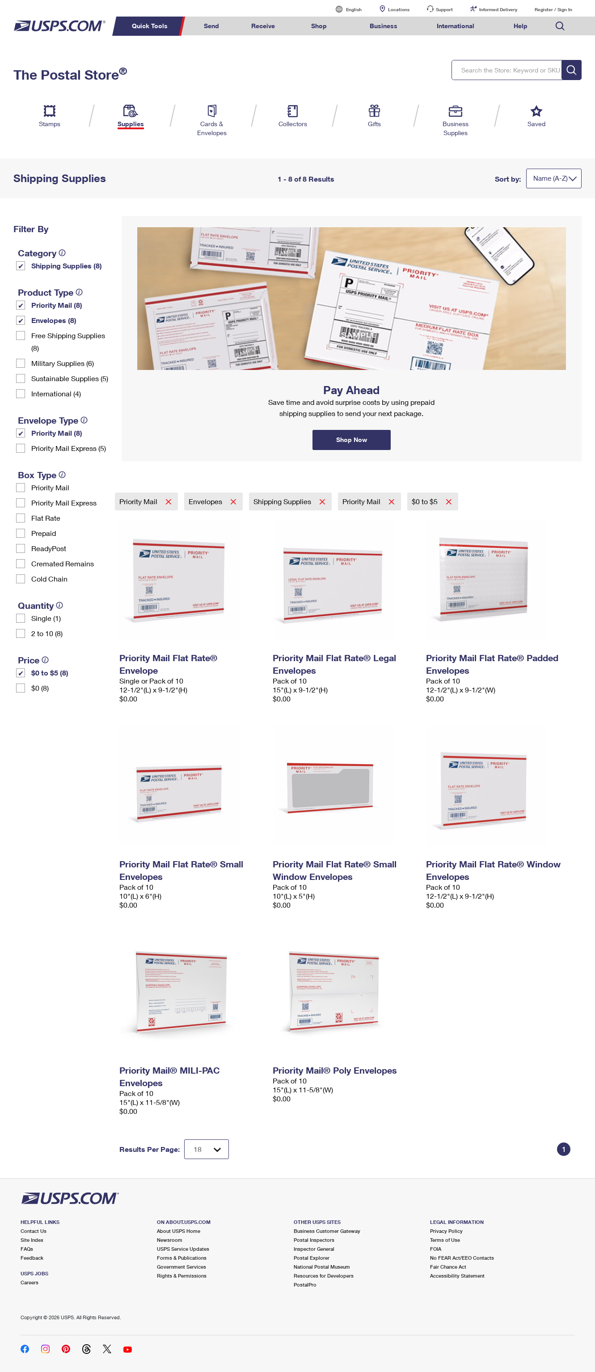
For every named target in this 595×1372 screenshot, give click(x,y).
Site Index (32, 1240)
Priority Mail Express (64, 502)
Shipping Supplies (283, 501)
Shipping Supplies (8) (66, 265)
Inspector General (314, 1249)
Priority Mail (50, 487)
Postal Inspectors (314, 1240)
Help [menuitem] (520, 26)
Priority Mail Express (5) (68, 448)
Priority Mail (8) (56, 305)
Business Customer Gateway (327, 1231)
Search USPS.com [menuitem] (560, 26)
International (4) (56, 393)
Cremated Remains (62, 563)
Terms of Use (445, 1240)
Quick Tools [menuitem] (150, 26)
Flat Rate (45, 518)
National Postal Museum (322, 1267)
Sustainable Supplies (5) (69, 378)
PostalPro (305, 1284)
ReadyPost (48, 548)
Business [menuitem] (383, 26)
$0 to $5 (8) (49, 672)
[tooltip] (62, 252)
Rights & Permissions (182, 1276)
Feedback (32, 1258)
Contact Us (33, 1231)
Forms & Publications (182, 1258)
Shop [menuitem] (319, 26)
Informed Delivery (498, 9)
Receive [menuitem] (263, 26)
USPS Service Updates (183, 1249)
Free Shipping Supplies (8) (68, 341)
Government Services (181, 1267)
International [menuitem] (455, 26)
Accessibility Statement (457, 1276)
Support (444, 9)
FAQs (27, 1249)
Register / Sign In (553, 9)
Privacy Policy (446, 1231)
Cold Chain (49, 578)
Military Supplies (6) (62, 363)
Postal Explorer (311, 1258)
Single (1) (46, 618)
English (345, 9)
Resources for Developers (324, 1276)
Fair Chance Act (448, 1267)
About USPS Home (178, 1231)
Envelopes (206, 501)
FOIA (435, 1249)
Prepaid (43, 533)
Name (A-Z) (550, 178)
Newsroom (169, 1240)
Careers (29, 1282)
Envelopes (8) (53, 320)
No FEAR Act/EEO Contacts (462, 1258)
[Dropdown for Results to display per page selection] (206, 1149)
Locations (398, 9)
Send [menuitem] (211, 26)
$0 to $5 (425, 501)
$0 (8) (40, 688)
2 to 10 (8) (47, 633)
